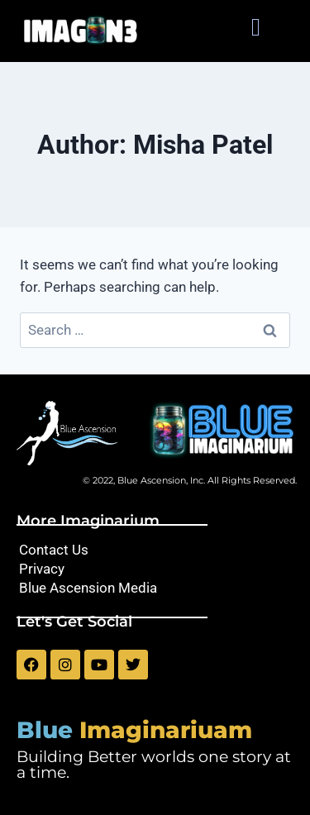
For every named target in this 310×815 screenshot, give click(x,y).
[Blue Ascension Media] (155, 588)
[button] (255, 26)
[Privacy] (155, 569)
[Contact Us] (155, 550)
